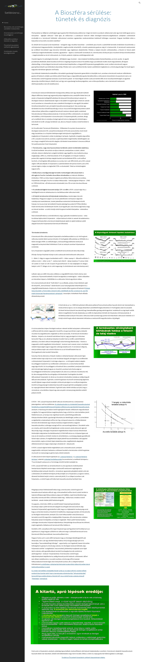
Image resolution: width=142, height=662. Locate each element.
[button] (139, 2)
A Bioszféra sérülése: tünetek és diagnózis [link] (11, 40)
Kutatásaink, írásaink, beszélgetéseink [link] (11, 52)
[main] (83, 15)
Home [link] (6, 22)
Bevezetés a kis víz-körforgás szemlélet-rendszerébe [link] (13, 28)
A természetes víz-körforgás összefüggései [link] (13, 34)
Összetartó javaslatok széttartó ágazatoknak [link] (11, 46)
